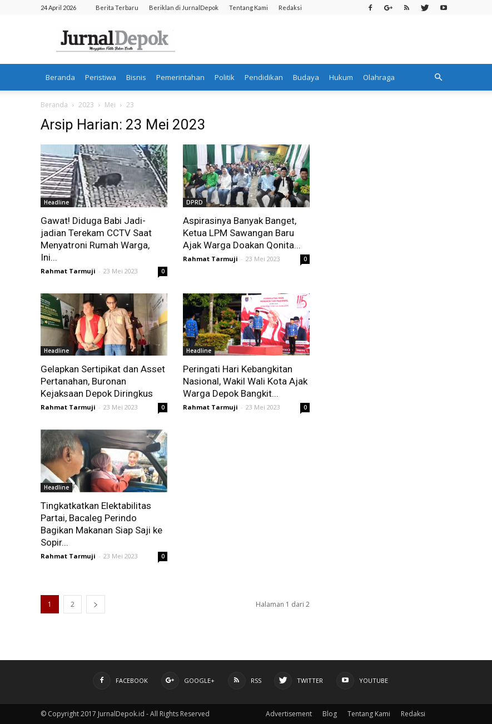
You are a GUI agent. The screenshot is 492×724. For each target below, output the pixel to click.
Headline (56, 202)
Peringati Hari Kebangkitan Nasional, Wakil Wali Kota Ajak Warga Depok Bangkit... (245, 381)
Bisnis (136, 77)
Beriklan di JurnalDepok (183, 7)
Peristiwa (100, 77)
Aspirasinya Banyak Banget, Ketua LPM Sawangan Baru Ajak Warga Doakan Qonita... (242, 233)
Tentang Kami (248, 7)
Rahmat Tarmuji (68, 271)
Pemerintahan (180, 77)
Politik (225, 77)
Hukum (341, 77)
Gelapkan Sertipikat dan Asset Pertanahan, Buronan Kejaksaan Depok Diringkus (103, 381)
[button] (438, 77)
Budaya (306, 77)
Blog (329, 713)
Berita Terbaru (117, 7)
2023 (86, 104)
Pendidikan (264, 77)
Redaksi (290, 7)
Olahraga (379, 77)
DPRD (194, 202)
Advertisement (289, 713)
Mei (110, 104)
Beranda (60, 77)
